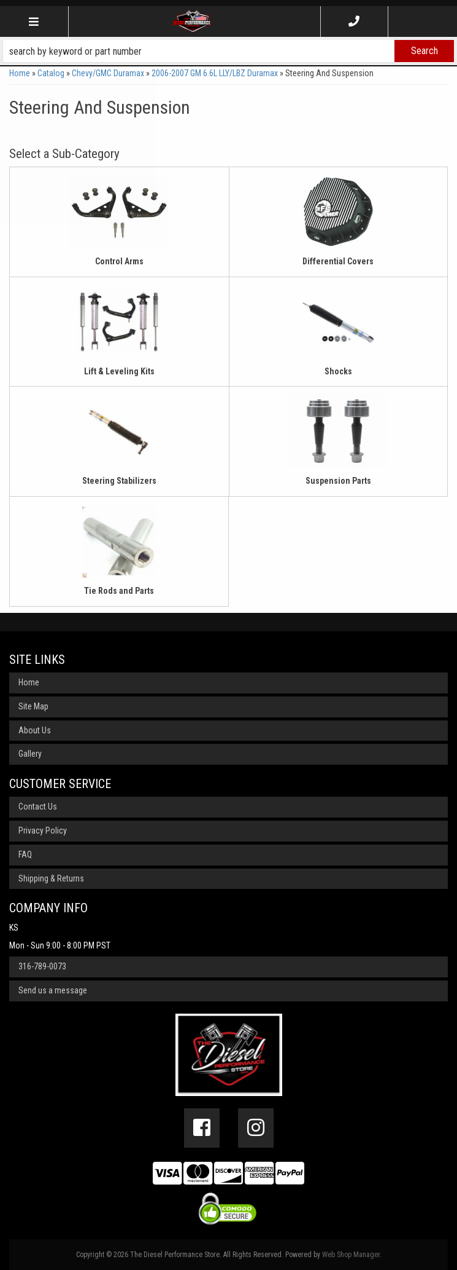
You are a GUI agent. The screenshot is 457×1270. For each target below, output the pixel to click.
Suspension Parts (338, 481)
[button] (228, 51)
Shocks (338, 371)
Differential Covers (338, 261)
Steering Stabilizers (119, 481)
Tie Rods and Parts (119, 591)
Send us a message (52, 990)
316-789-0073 (42, 966)
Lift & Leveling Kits (119, 371)
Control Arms (119, 261)
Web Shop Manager (351, 1254)
